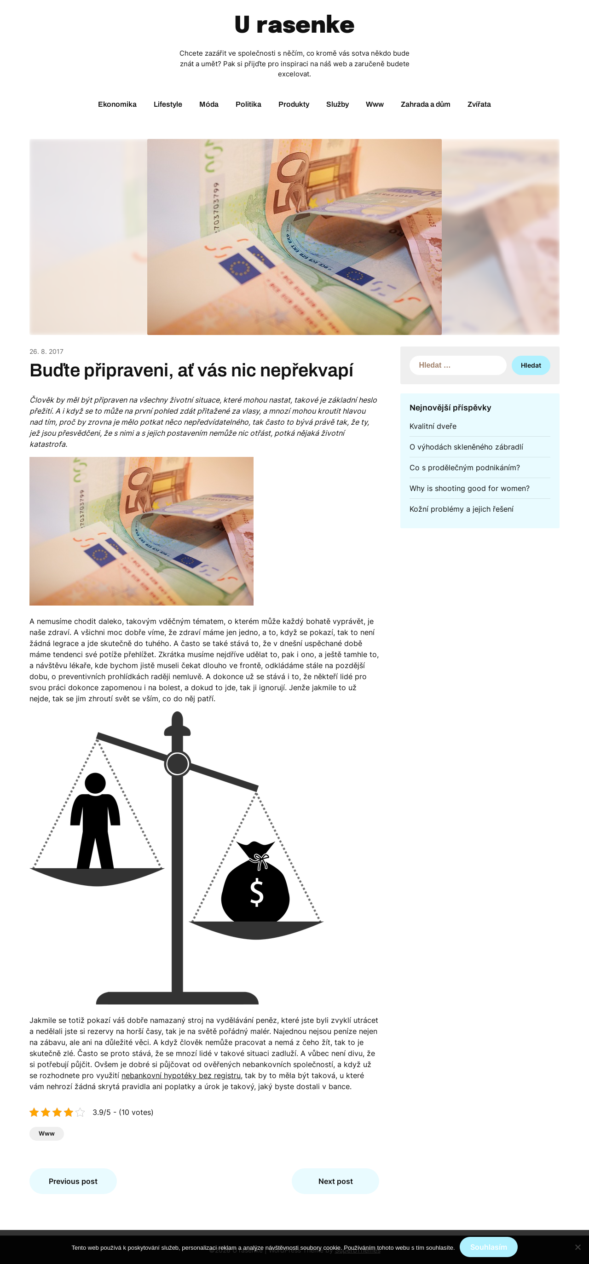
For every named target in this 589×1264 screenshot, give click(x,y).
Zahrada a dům (425, 104)
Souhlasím (488, 1247)
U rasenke (294, 26)
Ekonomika (117, 104)
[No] (577, 1247)
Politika (248, 104)
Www (375, 104)
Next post (335, 1181)
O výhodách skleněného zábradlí (466, 446)
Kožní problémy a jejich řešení (462, 509)
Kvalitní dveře (433, 426)
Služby (337, 104)
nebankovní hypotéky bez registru (181, 1075)
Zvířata (479, 104)
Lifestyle (168, 104)
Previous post (73, 1181)
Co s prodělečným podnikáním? (465, 467)
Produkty (293, 104)
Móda (209, 104)
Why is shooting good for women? (470, 488)
